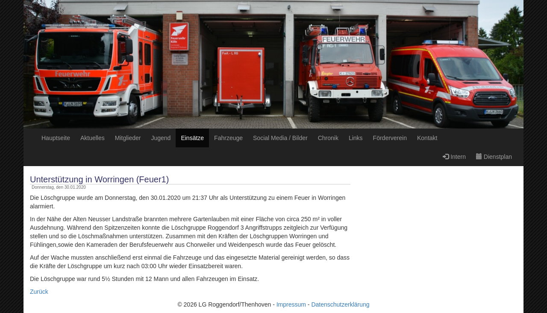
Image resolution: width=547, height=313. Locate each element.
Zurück (39, 291)
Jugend (161, 138)
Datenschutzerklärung (340, 304)
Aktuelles (92, 138)
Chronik (328, 138)
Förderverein (390, 138)
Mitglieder (128, 138)
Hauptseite (55, 138)
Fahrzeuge (228, 138)
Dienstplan (494, 156)
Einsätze (192, 138)
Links (356, 138)
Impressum (291, 304)
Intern (454, 156)
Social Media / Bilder (280, 138)
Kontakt (427, 138)
